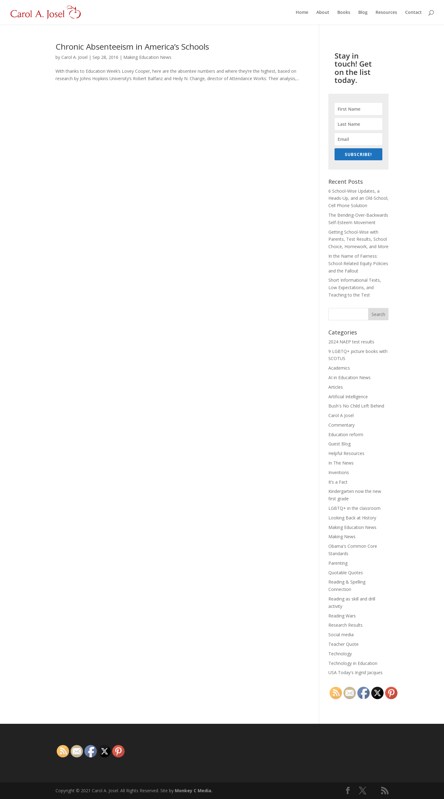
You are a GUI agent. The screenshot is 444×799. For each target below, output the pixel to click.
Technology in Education (352, 663)
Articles (335, 387)
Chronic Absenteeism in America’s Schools (132, 46)
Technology (340, 654)
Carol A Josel (341, 415)
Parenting (337, 563)
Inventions (338, 472)
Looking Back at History (352, 518)
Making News (342, 536)
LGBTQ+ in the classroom (354, 508)
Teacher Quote (343, 644)
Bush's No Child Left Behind (356, 406)
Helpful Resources (346, 453)
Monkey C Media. (193, 790)
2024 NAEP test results (351, 342)
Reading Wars (342, 616)
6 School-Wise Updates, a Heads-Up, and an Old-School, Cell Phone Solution (358, 198)
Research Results (345, 625)
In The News (341, 463)
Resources (386, 12)
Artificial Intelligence (348, 397)
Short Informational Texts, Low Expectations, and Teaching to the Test (354, 287)
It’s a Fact (337, 482)
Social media (341, 634)
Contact (413, 12)
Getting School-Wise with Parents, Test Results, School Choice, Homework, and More (358, 239)
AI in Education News (349, 377)
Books (343, 12)
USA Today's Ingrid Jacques (355, 672)
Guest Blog (339, 444)
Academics (339, 368)
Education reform (345, 434)
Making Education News (147, 57)
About (322, 12)
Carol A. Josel (74, 57)
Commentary (341, 425)
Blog (363, 12)
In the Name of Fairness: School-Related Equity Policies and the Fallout (358, 263)
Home (302, 12)
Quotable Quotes (345, 573)
